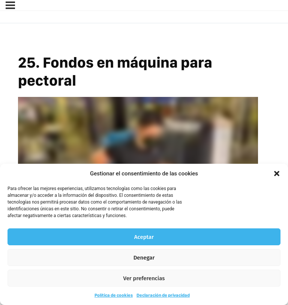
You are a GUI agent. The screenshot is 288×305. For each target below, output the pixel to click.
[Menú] (10, 5)
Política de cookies (113, 295)
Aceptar (144, 237)
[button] (276, 173)
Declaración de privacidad (163, 295)
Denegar (144, 257)
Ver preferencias (144, 278)
